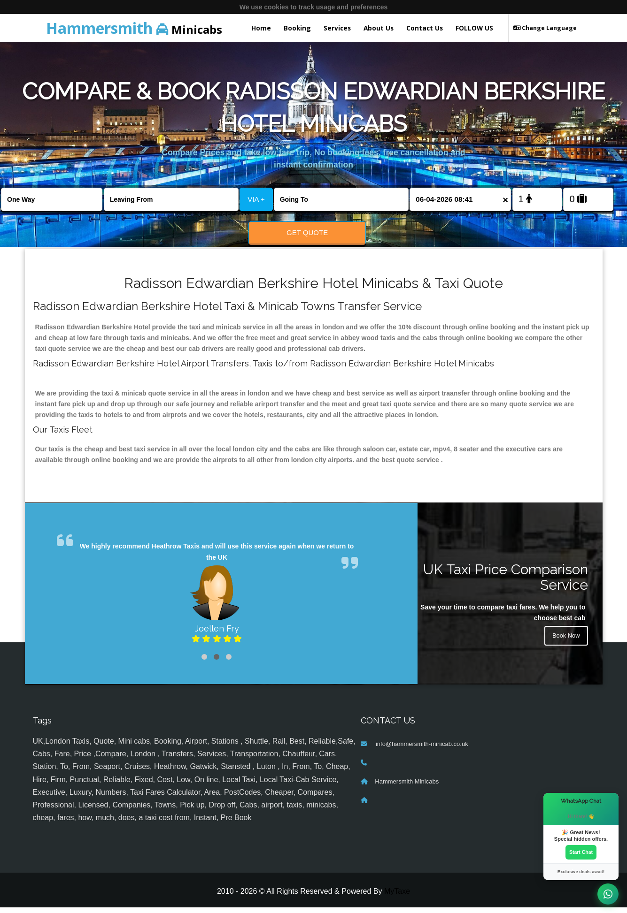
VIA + (256, 199)
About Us (379, 27)
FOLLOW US (474, 27)
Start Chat (581, 851)
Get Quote (307, 232)
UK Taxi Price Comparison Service (505, 583)
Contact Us (424, 27)
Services (337, 27)
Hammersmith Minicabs (407, 786)
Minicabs (134, 28)
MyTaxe (397, 897)
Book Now (565, 643)
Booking (297, 27)
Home (261, 27)
